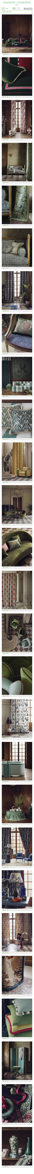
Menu (5, 9)
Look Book (6, 11)
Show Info (5, 54)
